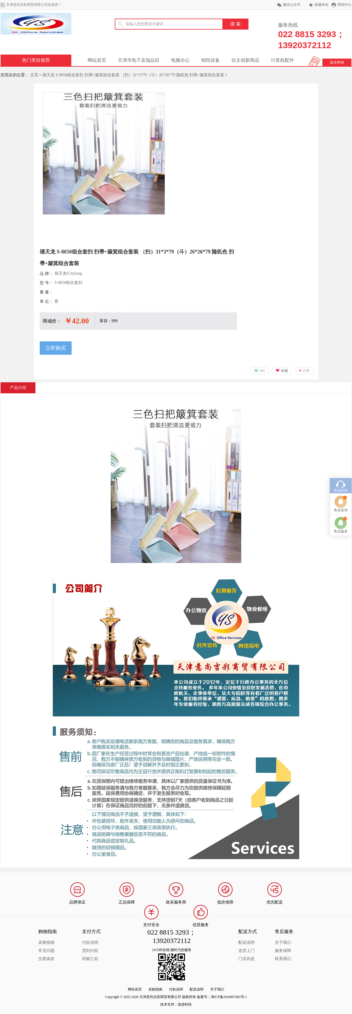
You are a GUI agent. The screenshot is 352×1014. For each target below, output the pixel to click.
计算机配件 (282, 60)
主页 (34, 75)
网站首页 (97, 60)
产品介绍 (18, 387)
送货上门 (246, 950)
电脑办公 (180, 60)
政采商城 (337, 62)
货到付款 (90, 950)
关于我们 (283, 942)
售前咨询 (341, 448)
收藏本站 (322, 5)
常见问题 (46, 950)
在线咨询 (341, 428)
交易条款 (46, 959)
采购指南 (46, 942)
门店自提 (246, 959)
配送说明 (246, 942)
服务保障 (283, 950)
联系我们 (283, 959)
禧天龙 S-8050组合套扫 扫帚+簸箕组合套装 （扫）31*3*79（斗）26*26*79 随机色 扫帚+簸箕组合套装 (133, 75)
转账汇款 (90, 959)
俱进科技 (185, 1004)
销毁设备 (210, 60)
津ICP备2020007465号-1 (229, 997)
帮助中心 (344, 5)
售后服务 (341, 469)
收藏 (284, 371)
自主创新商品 (245, 60)
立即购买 (55, 348)
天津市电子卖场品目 (138, 60)
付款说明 (90, 942)
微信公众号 (291, 5)
